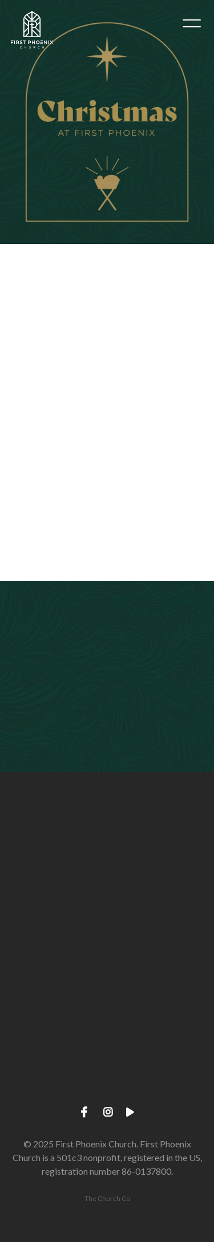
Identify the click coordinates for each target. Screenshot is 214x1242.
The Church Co (107, 1198)
